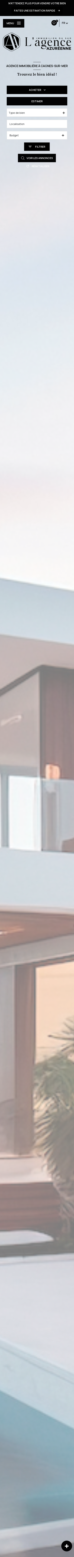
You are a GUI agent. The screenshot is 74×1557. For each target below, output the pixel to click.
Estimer (37, 101)
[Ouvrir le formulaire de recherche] (37, 146)
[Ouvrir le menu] (13, 23)
